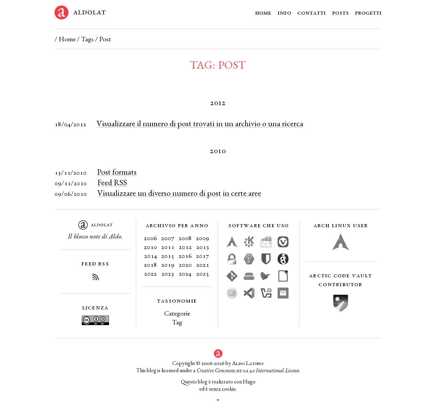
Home (263, 12)
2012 (185, 246)
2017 (202, 255)
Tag (177, 322)
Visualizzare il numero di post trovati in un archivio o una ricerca (200, 123)
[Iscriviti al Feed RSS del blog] (95, 278)
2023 (167, 273)
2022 (150, 273)
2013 (202, 246)
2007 (167, 237)
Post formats (117, 171)
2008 (185, 237)
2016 (185, 255)
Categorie (177, 313)
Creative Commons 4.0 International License (248, 370)
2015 (167, 255)
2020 (185, 264)
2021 (202, 264)
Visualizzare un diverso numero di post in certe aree (179, 193)
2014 (150, 255)
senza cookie (222, 388)
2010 (150, 246)
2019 (167, 264)
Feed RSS (112, 182)
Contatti (311, 12)
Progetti (368, 12)
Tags (87, 38)
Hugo (249, 381)
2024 (185, 273)
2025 (202, 273)
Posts (340, 12)
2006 (150, 237)
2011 (167, 246)
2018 (150, 264)
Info (284, 12)
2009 (202, 237)
